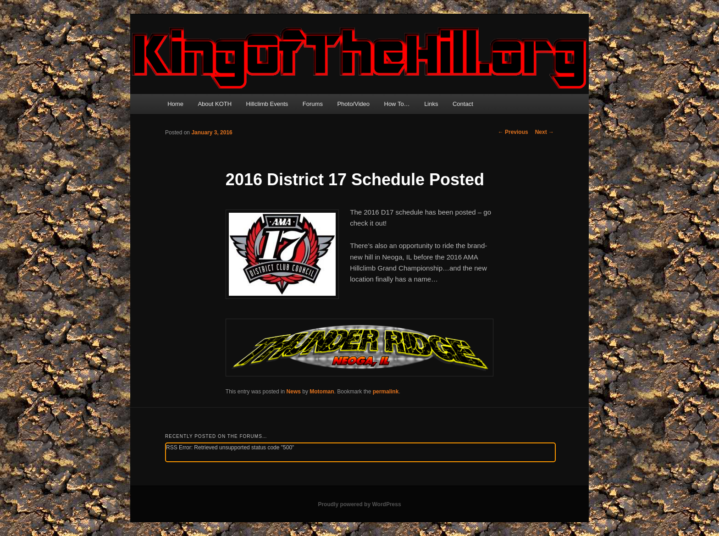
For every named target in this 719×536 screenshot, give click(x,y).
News (294, 391)
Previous (513, 132)
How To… (397, 103)
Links (431, 103)
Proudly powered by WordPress (359, 504)
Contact (463, 103)
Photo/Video (353, 103)
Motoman (322, 391)
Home (175, 103)
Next (544, 132)
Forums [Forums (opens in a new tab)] (313, 103)
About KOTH (215, 103)
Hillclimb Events (267, 103)
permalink (386, 391)
